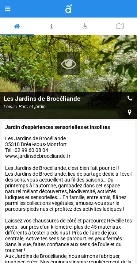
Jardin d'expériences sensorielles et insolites (57, 127)
